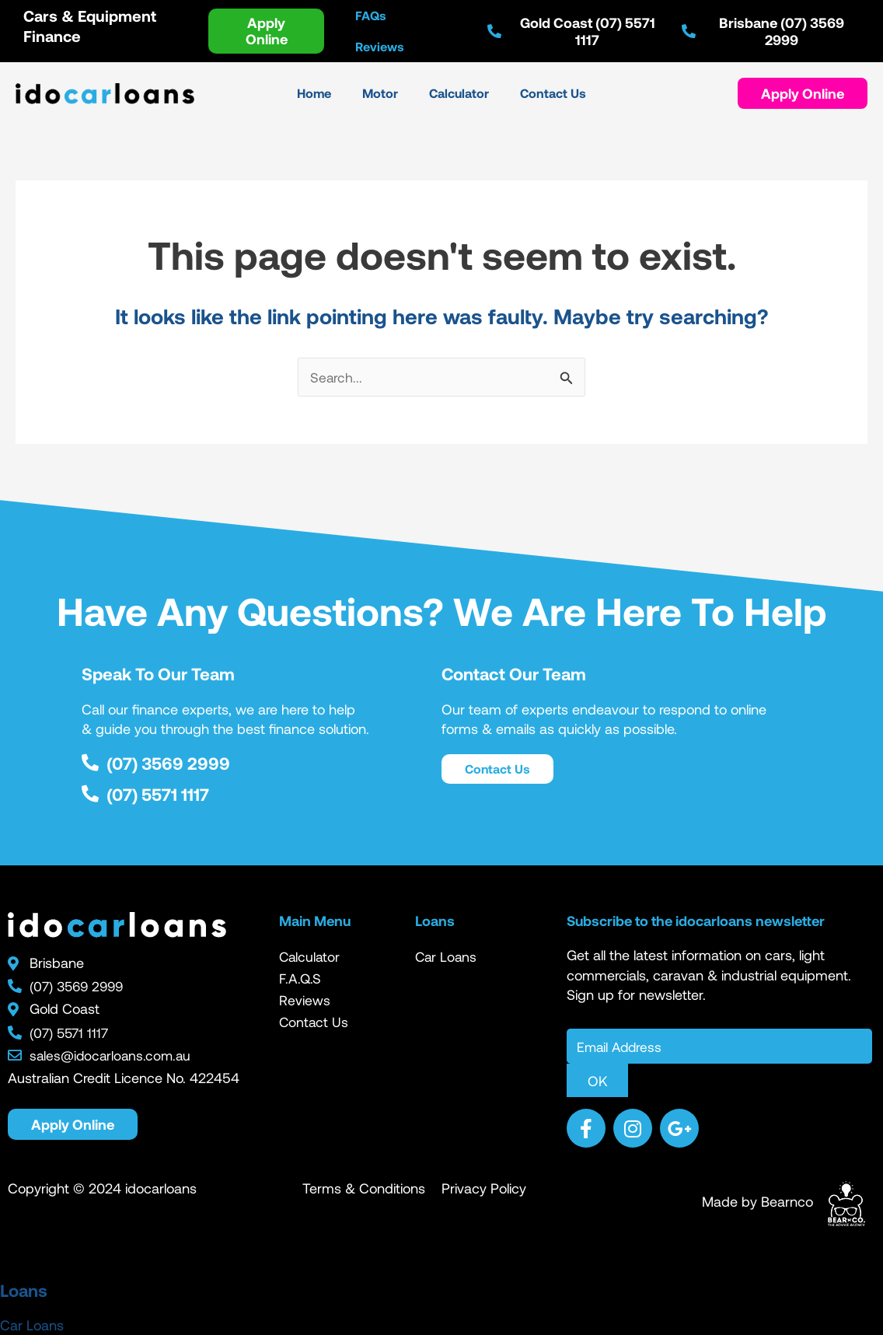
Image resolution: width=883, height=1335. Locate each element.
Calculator (310, 957)
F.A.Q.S (301, 978)
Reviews (304, 1000)
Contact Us (314, 1022)
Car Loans (447, 957)
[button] (802, 93)
